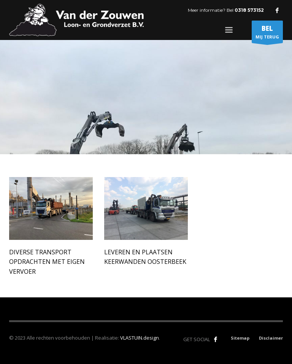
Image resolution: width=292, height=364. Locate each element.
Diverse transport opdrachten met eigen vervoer (47, 262)
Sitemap (240, 338)
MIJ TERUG (267, 33)
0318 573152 (249, 10)
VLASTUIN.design (139, 337)
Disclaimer (271, 338)
